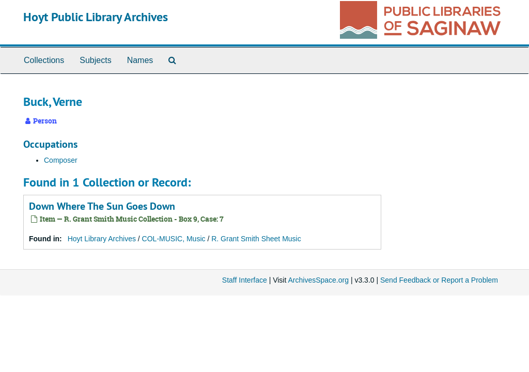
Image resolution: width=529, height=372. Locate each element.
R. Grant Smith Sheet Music (256, 239)
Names (140, 60)
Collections (44, 60)
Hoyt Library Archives (102, 239)
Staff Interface (244, 280)
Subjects (95, 60)
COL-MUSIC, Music (174, 239)
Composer (60, 160)
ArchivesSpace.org (318, 280)
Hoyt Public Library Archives (95, 17)
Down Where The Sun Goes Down (102, 206)
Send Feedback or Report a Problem (439, 280)
